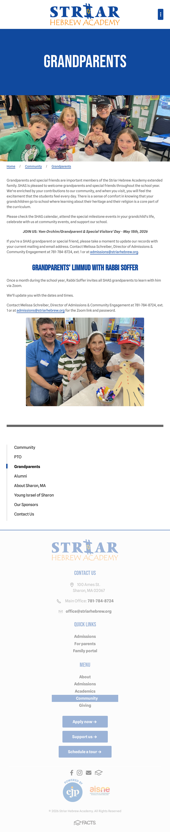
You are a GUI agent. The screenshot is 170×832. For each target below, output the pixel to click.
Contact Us (24, 514)
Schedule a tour (85, 752)
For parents (85, 643)
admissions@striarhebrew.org (114, 252)
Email (88, 772)
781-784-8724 (101, 601)
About (85, 677)
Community (24, 447)
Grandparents (27, 466)
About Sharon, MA (30, 485)
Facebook (71, 772)
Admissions (85, 636)
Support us (85, 737)
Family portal (85, 650)
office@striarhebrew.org (89, 611)
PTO (17, 457)
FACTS (99, 772)
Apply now (85, 722)
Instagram (79, 772)
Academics (85, 691)
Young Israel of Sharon (34, 495)
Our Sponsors (26, 504)
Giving (85, 705)
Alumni (20, 476)
